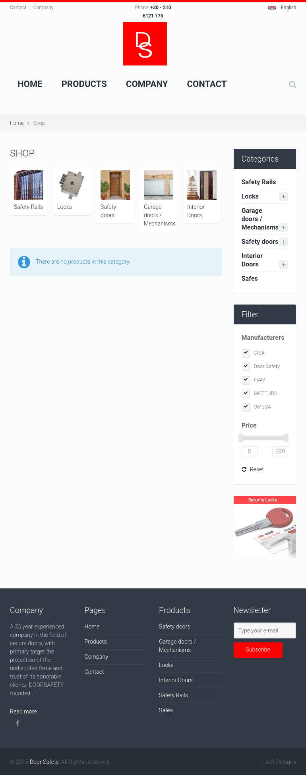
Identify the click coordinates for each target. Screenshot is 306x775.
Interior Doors (202, 194)
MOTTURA (265, 393)
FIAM (260, 380)
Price (249, 425)
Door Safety (267, 366)
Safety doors (115, 194)
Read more (23, 711)
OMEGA (262, 407)
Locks (72, 190)
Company (43, 7)
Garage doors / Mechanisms (160, 198)
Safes (250, 278)
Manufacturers (263, 337)
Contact (18, 7)
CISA (259, 353)
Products (84, 84)
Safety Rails (28, 190)
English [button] (282, 7)
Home (30, 84)
